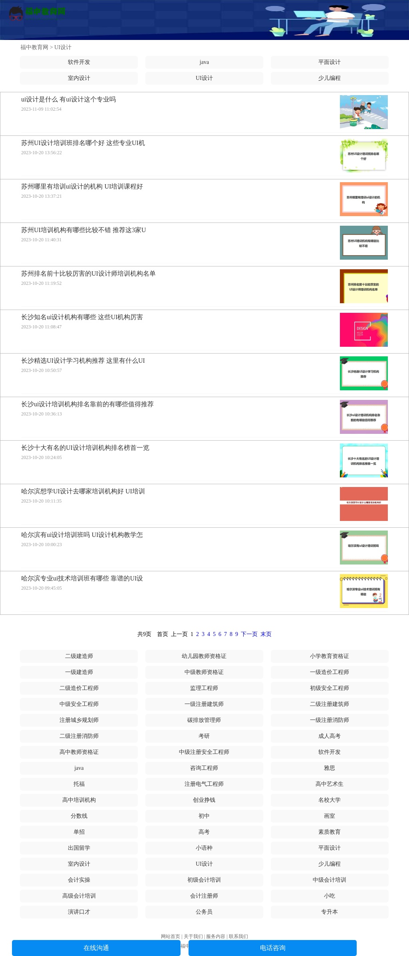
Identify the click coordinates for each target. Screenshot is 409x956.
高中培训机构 (79, 800)
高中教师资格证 (79, 752)
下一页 (249, 634)
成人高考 (329, 736)
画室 (329, 816)
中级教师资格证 (204, 672)
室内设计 (79, 78)
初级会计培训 (204, 880)
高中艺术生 (329, 784)
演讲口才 (79, 912)
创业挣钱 (204, 800)
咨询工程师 (204, 768)
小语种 (204, 848)
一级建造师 (79, 672)
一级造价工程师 (329, 672)
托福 (79, 784)
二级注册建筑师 (329, 704)
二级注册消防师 (79, 736)
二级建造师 (79, 656)
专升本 (329, 912)
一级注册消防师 (329, 720)
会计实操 (79, 880)
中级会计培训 (329, 880)
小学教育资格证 (329, 656)
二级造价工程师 (79, 688)
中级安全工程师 (79, 704)
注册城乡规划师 (79, 720)
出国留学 (79, 848)
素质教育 (329, 832)
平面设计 (329, 62)
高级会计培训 (79, 896)
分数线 (79, 816)
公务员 (204, 912)
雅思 (329, 768)
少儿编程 (329, 78)
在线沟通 (96, 947)
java (204, 62)
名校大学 (329, 800)
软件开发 (79, 62)
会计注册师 (204, 896)
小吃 (329, 896)
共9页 (144, 634)
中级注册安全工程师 (204, 752)
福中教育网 (34, 47)
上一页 (179, 634)
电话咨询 (273, 947)
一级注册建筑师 (204, 704)
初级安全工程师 (329, 688)
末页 (266, 634)
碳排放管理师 (204, 720)
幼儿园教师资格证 (204, 656)
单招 (79, 832)
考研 (204, 736)
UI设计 (62, 47)
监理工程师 (204, 688)
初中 (204, 816)
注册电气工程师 (204, 784)
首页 (162, 634)
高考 (204, 832)
